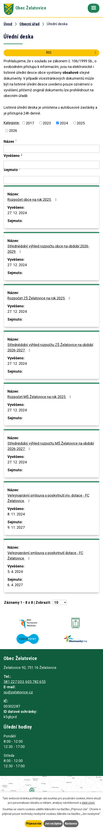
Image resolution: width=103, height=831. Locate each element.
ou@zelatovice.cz (18, 692)
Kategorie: (12, 123)
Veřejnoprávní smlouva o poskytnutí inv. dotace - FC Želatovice (48, 498)
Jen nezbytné (53, 823)
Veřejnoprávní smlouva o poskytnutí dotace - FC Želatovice (45, 555)
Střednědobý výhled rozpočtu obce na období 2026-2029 (48, 249)
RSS (71, 52)
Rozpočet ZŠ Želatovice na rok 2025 (39, 298)
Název (9, 141)
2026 (13, 130)
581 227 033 (14, 682)
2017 (30, 123)
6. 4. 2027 (15, 585)
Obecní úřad (29, 24)
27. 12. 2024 (17, 213)
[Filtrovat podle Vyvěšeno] (51, 165)
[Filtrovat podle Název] (51, 149)
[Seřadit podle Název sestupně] (16, 141)
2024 (64, 123)
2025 (81, 123)
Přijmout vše (33, 823)
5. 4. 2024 (15, 571)
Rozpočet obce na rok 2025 (32, 199)
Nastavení (71, 823)
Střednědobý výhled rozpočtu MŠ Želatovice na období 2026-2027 (50, 446)
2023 (47, 123)
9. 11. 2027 (16, 527)
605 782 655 (35, 682)
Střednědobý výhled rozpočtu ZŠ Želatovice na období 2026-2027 (50, 347)
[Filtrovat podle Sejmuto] (51, 180)
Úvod (8, 24)
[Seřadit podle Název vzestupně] (16, 139)
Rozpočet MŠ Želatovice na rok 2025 (40, 397)
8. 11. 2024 (16, 514)
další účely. (88, 803)
